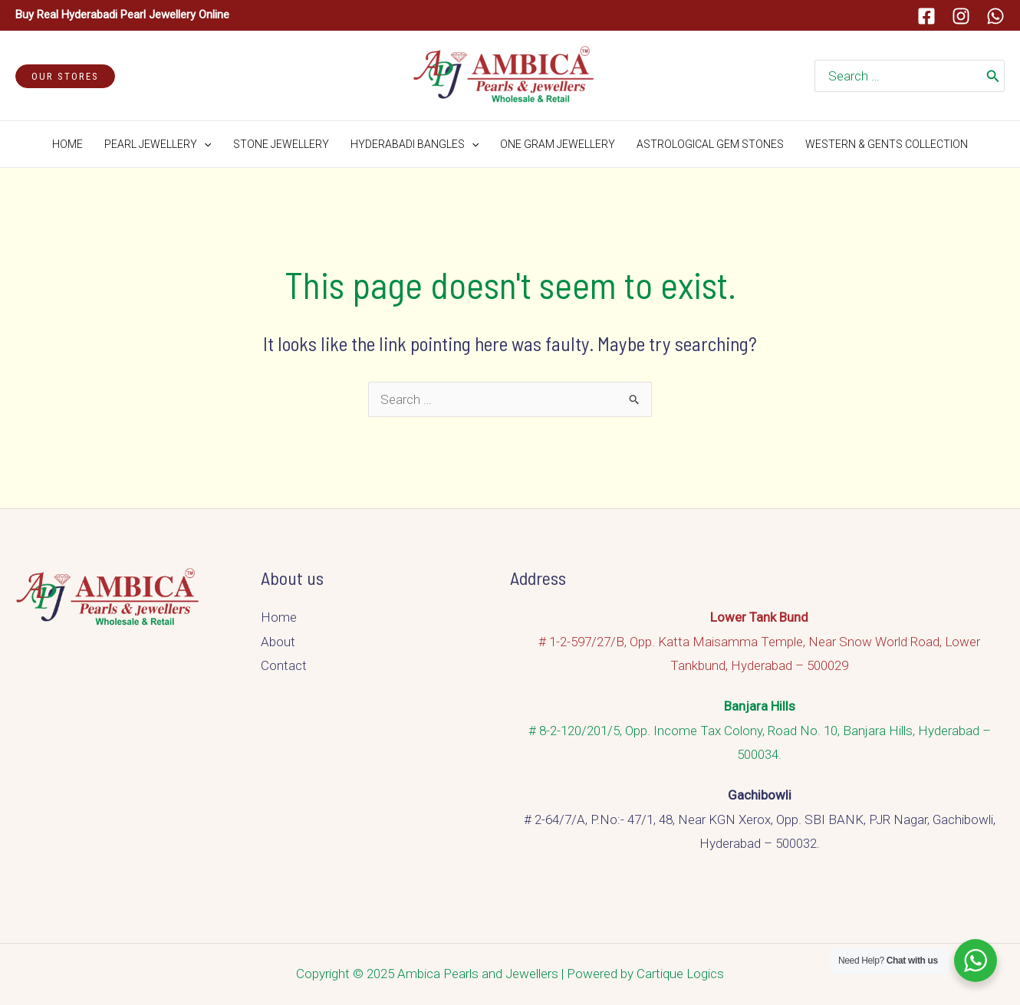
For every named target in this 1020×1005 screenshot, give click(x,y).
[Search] (993, 76)
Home (279, 617)
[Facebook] (926, 16)
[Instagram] (961, 16)
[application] (204, 144)
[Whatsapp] (995, 16)
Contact (284, 665)
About (278, 641)
